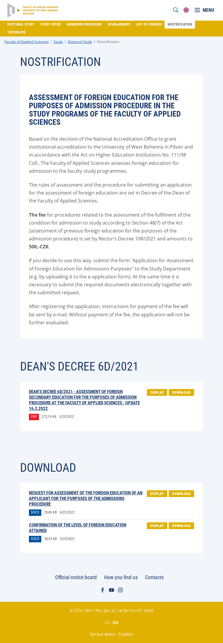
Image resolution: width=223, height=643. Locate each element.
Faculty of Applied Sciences (26, 41)
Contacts (154, 577)
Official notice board (76, 577)
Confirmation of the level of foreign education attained (77, 527)
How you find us (121, 577)
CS (107, 622)
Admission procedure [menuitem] (84, 24)
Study (58, 41)
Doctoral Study (80, 41)
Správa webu (102, 634)
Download (181, 392)
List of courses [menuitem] (149, 24)
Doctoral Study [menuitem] (21, 24)
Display (157, 392)
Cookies (125, 634)
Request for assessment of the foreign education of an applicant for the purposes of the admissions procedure (85, 498)
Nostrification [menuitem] (180, 24)
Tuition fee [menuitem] (16, 32)
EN (115, 622)
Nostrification (108, 41)
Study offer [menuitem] (50, 24)
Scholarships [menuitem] (119, 24)
